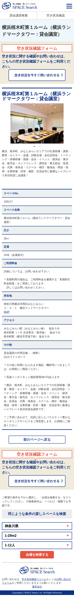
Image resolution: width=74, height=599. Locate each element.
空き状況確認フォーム (34, 579)
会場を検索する (37, 555)
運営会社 (37, 586)
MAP (6, 311)
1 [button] (34, 146)
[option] (37, 123)
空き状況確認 (55, 15)
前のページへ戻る (37, 439)
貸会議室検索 (18, 15)
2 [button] (40, 146)
